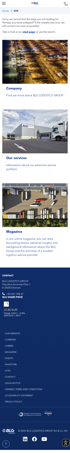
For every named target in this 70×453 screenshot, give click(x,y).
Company (14, 88)
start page (29, 31)
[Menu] (4, 3)
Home (5, 10)
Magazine (14, 231)
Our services (16, 157)
